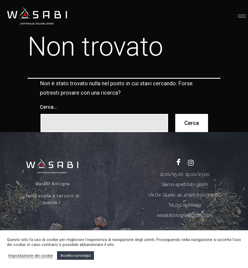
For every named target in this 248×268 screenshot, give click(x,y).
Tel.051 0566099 (184, 205)
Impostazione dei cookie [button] (30, 255)
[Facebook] (178, 162)
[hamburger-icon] (242, 16)
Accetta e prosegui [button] (75, 255)
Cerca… (48, 107)
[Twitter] (191, 162)
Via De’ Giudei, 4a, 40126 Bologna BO (184, 195)
